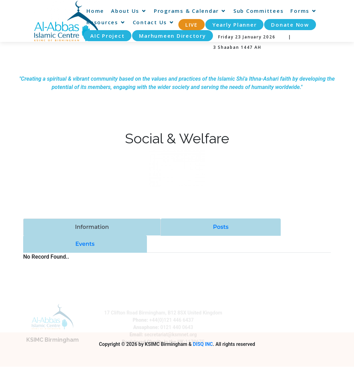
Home (95, 10)
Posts (221, 227)
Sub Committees (258, 10)
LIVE (191, 24)
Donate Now (290, 24)
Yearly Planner (234, 24)
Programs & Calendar (186, 10)
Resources (102, 22)
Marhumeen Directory (172, 35)
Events (85, 244)
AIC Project (107, 35)
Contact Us (150, 22)
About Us (125, 10)
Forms (299, 10)
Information (92, 227)
